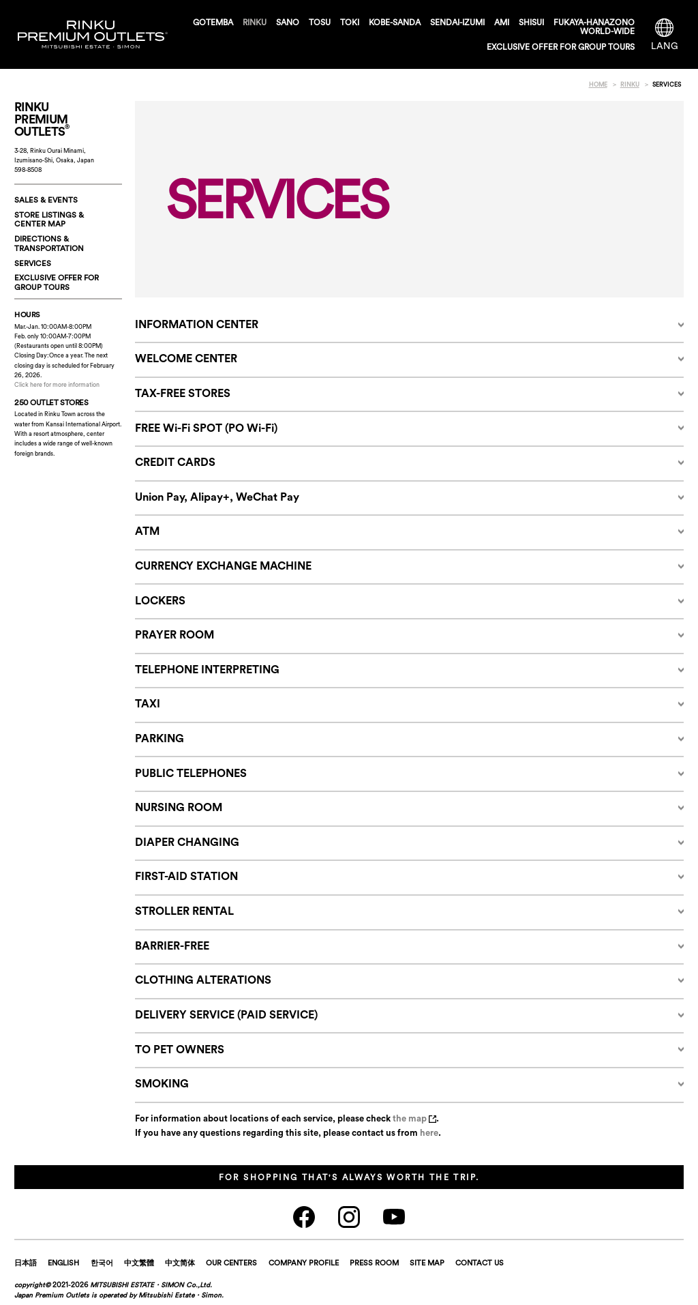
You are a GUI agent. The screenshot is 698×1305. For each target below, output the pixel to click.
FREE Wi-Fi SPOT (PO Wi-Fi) (206, 428)
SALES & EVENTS (46, 200)
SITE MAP (427, 1262)
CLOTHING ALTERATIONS (203, 979)
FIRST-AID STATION (186, 876)
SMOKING (162, 1083)
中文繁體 (139, 1262)
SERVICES (32, 263)
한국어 (102, 1262)
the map (414, 1118)
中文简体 (180, 1262)
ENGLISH (63, 1262)
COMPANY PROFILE (304, 1262)
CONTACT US (479, 1262)
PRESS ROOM (374, 1262)
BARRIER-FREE (172, 945)
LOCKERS (160, 600)
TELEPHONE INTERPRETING (207, 669)
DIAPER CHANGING (187, 842)
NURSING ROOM (178, 807)
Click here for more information (57, 384)
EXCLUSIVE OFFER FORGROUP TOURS (56, 282)
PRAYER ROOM (174, 634)
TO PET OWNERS (179, 1049)
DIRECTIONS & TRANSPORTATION (49, 243)
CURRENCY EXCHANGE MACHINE (223, 565)
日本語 (25, 1262)
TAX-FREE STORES (182, 393)
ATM (147, 531)
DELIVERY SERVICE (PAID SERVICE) (226, 1014)
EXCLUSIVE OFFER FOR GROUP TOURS (561, 47)
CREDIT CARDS (175, 462)
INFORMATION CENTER (196, 324)
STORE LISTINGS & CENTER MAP (49, 219)
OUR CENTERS (231, 1262)
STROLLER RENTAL (184, 911)
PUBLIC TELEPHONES (191, 773)
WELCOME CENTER (186, 358)
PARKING (159, 738)
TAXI (147, 703)
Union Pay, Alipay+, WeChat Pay (217, 496)
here (429, 1132)
